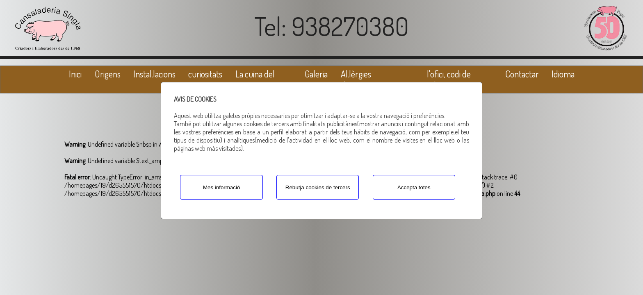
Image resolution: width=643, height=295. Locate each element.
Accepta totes (414, 187)
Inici (75, 73)
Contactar (522, 73)
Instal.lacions (154, 73)
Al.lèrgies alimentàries (360, 79)
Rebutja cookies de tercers (317, 187)
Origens (108, 73)
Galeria (316, 73)
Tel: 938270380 (331, 26)
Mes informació (221, 187)
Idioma (563, 73)
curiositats (205, 73)
